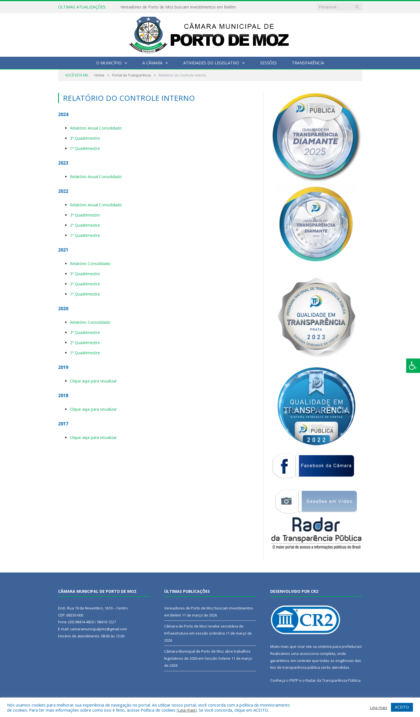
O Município (109, 62)
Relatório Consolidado (90, 263)
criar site (304, 646)
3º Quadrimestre (85, 138)
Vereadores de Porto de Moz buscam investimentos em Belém (178, 7)
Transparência (308, 62)
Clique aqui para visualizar (93, 381)
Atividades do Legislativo (211, 62)
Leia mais (186, 710)
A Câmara (152, 62)
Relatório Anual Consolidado (96, 128)
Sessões (268, 62)
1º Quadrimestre (85, 148)
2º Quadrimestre (85, 225)
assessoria (309, 653)
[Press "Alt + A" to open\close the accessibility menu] (413, 365)
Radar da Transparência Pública (332, 680)
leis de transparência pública (295, 667)
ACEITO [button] (402, 707)
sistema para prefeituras (339, 646)
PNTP (293, 680)
